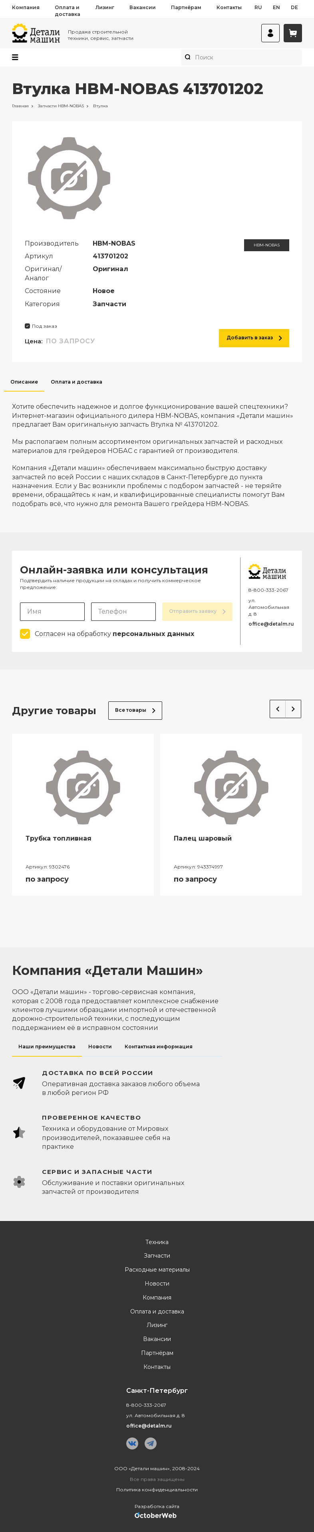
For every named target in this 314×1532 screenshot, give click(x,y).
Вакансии (142, 7)
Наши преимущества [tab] (47, 1047)
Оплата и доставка (67, 10)
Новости (157, 1283)
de (294, 7)
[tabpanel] (157, 450)
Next (293, 709)
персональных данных (153, 634)
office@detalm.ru (271, 624)
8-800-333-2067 (268, 590)
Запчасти (157, 1255)
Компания (26, 7)
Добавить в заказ (254, 338)
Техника (157, 1242)
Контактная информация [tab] (159, 1047)
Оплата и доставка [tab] (76, 382)
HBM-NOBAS (267, 245)
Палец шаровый (203, 838)
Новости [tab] (100, 1047)
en (276, 7)
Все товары (135, 710)
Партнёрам (186, 7)
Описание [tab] (24, 382)
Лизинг (104, 7)
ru (258, 7)
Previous (278, 709)
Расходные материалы (157, 1269)
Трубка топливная (58, 838)
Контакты (229, 7)
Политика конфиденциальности (157, 1490)
